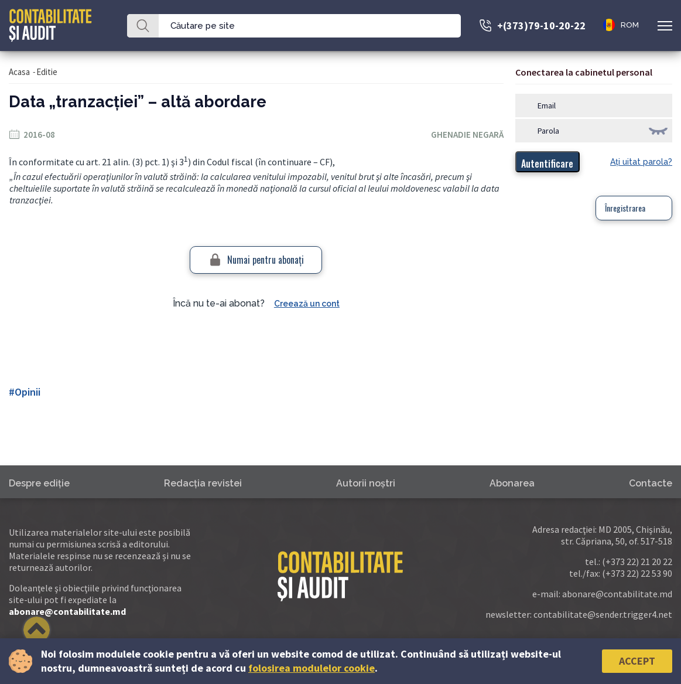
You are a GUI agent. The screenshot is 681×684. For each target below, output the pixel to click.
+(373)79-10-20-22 (541, 25)
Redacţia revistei (203, 483)
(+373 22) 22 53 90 (637, 573)
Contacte (650, 483)
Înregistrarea (625, 208)
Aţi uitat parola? (641, 161)
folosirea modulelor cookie (311, 668)
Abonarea (512, 483)
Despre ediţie (39, 483)
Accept (637, 661)
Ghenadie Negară (467, 134)
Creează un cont (307, 303)
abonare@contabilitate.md (67, 611)
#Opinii (24, 392)
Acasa (19, 71)
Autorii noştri (365, 483)
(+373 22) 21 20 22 (637, 561)
